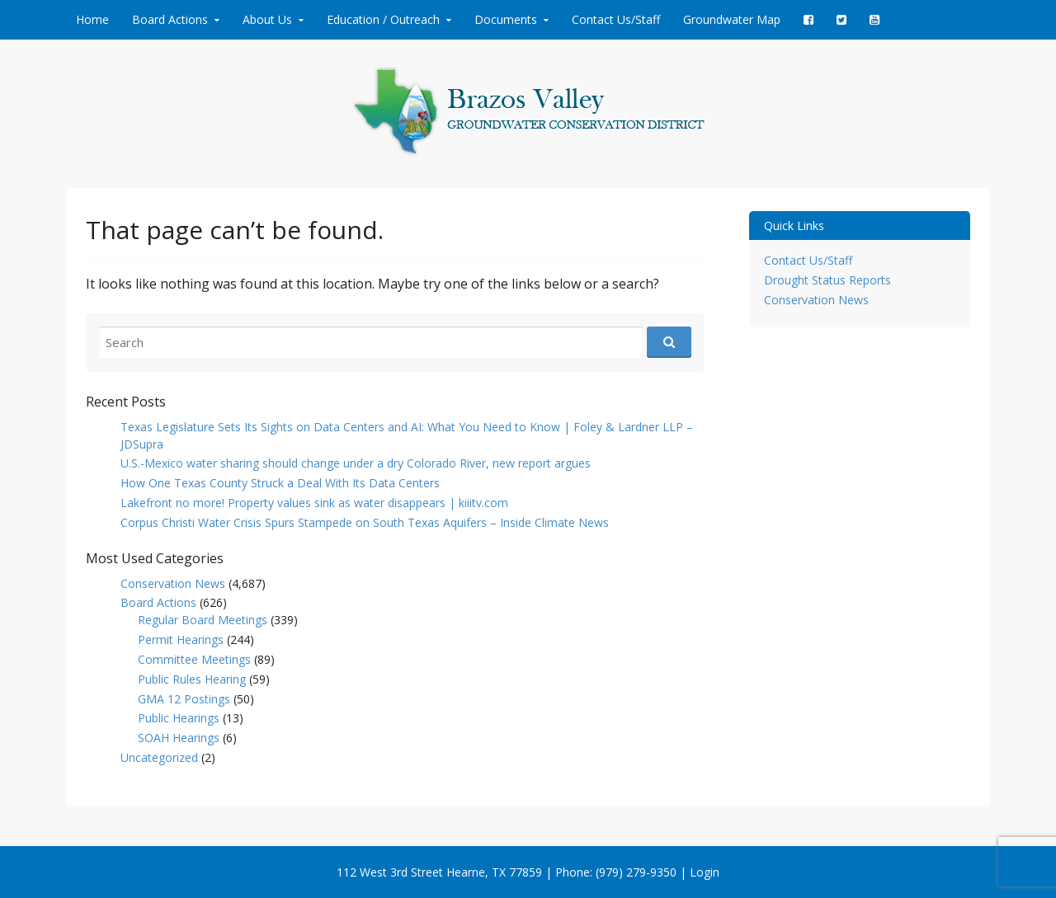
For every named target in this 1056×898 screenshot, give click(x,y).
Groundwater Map (731, 19)
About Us (267, 19)
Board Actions (170, 19)
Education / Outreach (383, 19)
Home (92, 19)
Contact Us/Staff (616, 19)
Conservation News (172, 583)
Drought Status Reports (827, 280)
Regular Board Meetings (202, 620)
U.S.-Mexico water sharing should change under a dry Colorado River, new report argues (355, 463)
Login (704, 872)
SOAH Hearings (178, 737)
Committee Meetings (194, 659)
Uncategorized (159, 757)
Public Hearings (178, 718)
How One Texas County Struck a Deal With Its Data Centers (280, 483)
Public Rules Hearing (192, 679)
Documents (505, 19)
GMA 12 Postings (184, 699)
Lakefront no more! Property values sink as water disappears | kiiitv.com (314, 502)
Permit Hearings (181, 639)
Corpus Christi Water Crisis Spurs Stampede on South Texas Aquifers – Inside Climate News (364, 522)
